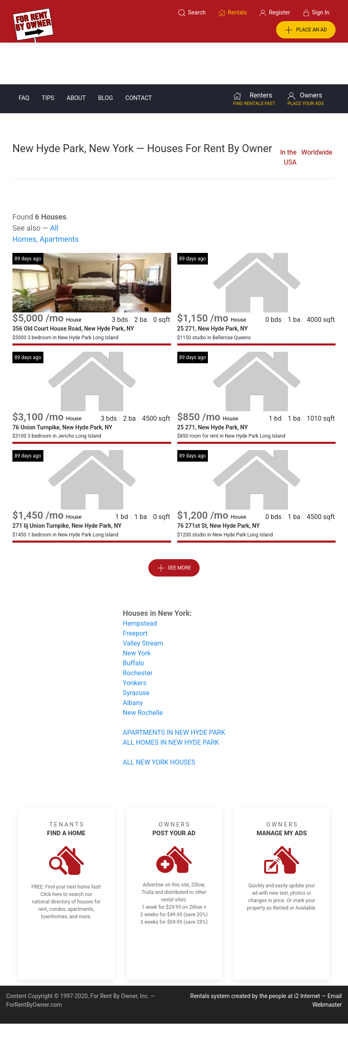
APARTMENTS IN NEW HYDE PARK (174, 691)
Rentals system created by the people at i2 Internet (255, 954)
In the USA (288, 115)
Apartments (59, 197)
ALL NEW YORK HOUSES (159, 720)
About (76, 56)
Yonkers (134, 641)
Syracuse (136, 651)
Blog (105, 56)
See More (174, 526)
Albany (133, 661)
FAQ (24, 56)
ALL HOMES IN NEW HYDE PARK (171, 701)
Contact (138, 56)
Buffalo (133, 621)
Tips (48, 56)
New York (137, 611)
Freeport (135, 592)
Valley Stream (143, 601)
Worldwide (316, 110)
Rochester (138, 631)
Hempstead (140, 582)
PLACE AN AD (306, 30)
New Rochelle (143, 671)
